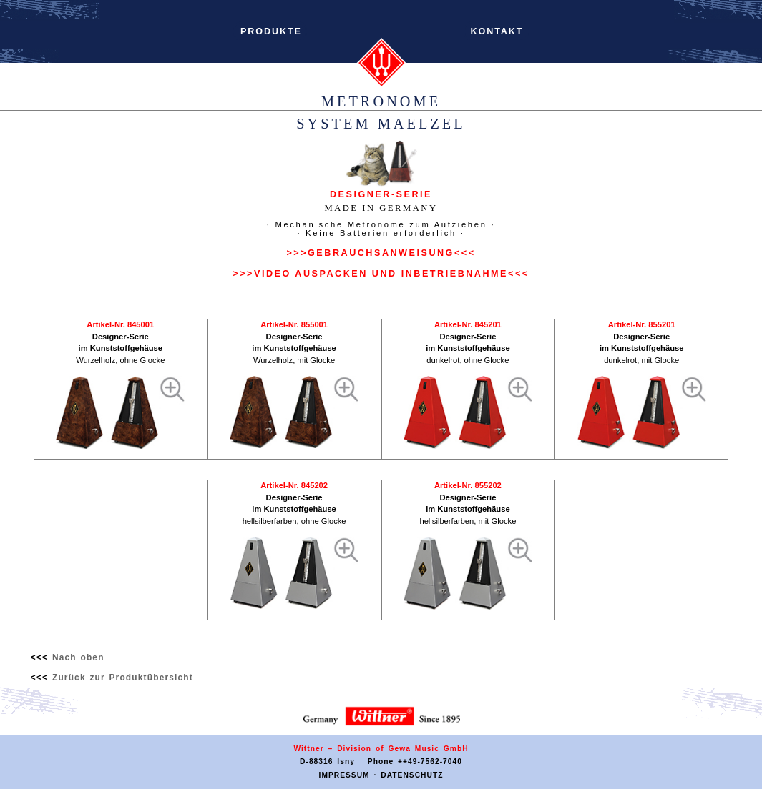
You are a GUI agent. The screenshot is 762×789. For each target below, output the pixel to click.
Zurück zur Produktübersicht (122, 678)
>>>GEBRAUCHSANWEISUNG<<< (380, 253)
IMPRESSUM (344, 775)
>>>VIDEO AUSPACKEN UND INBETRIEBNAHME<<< (381, 274)
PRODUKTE (271, 31)
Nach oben (78, 657)
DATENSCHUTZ (412, 775)
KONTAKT (497, 31)
